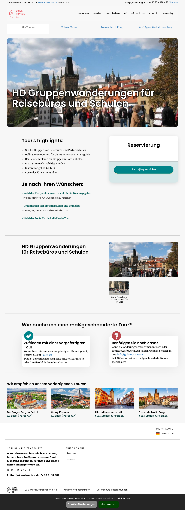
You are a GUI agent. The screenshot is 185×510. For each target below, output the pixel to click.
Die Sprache (164, 429)
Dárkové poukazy (134, 13)
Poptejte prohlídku (143, 169)
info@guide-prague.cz (130, 354)
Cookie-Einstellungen (81, 504)
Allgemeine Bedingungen (77, 489)
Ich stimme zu (108, 504)
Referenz (83, 13)
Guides (97, 13)
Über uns (173, 2)
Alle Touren (28, 27)
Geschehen (113, 13)
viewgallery (144, 265)
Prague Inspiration (48, 2)
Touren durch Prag (111, 27)
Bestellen (47, 354)
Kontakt (154, 13)
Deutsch (165, 433)
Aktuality (168, 13)
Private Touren (69, 27)
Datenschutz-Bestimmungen (112, 489)
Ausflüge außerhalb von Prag (155, 27)
